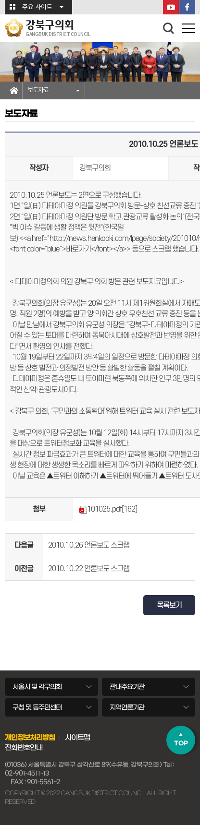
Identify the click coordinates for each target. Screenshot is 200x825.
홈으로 (14, 90)
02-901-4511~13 (27, 773)
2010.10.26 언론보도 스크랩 (88, 545)
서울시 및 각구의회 (37, 686)
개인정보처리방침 (30, 737)
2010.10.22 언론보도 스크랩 (88, 568)
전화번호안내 (23, 747)
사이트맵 (77, 737)
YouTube (171, 7)
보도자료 (38, 90)
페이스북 (187, 7)
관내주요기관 (127, 686)
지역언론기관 (127, 707)
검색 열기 (169, 28)
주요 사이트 (37, 7)
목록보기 (169, 605)
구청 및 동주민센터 (37, 707)
